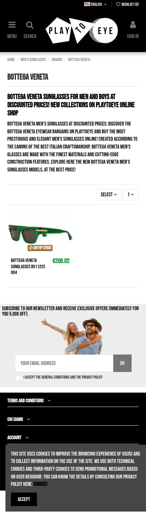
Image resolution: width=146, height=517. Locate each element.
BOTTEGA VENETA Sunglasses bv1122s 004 (28, 266)
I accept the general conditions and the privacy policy (63, 377)
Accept (24, 499)
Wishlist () (127, 4)
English (96, 4)
